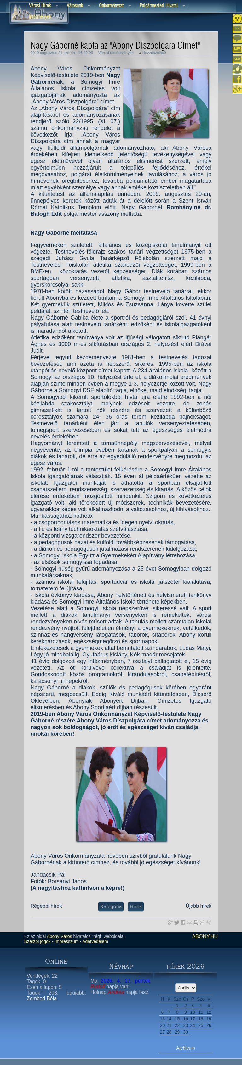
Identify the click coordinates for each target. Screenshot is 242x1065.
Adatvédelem (94, 941)
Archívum (185, 1048)
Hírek (136, 906)
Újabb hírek (198, 906)
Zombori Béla (42, 998)
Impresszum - (67, 941)
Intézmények (41, 17)
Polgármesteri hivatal (160, 6)
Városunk (76, 6)
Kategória (111, 906)
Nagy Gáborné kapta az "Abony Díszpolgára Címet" (115, 46)
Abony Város (59, 936)
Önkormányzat (112, 6)
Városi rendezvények (116, 53)
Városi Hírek (41, 6)
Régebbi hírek (46, 906)
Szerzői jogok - (39, 941)
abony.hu (205, 936)
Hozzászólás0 (154, 53)
